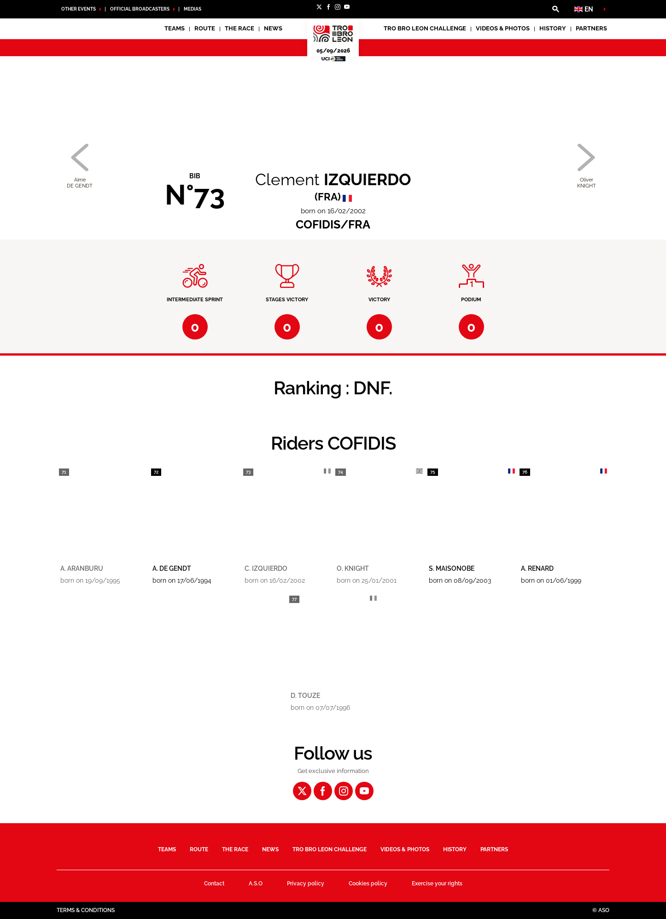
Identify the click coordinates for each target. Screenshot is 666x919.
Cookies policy (368, 883)
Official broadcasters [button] (139, 9)
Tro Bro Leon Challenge (425, 28)
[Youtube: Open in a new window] (347, 7)
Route (204, 28)
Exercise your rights (437, 883)
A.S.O (256, 883)
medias (192, 9)
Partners (591, 28)
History (552, 28)
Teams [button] (174, 28)
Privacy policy (305, 883)
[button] (555, 9)
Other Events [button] (78, 9)
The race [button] (239, 28)
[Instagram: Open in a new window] (337, 7)
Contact (214, 883)
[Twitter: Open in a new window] (319, 7)
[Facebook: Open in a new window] (328, 7)
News (273, 28)
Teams (167, 849)
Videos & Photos (503, 28)
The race (235, 849)
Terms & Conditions (86, 910)
